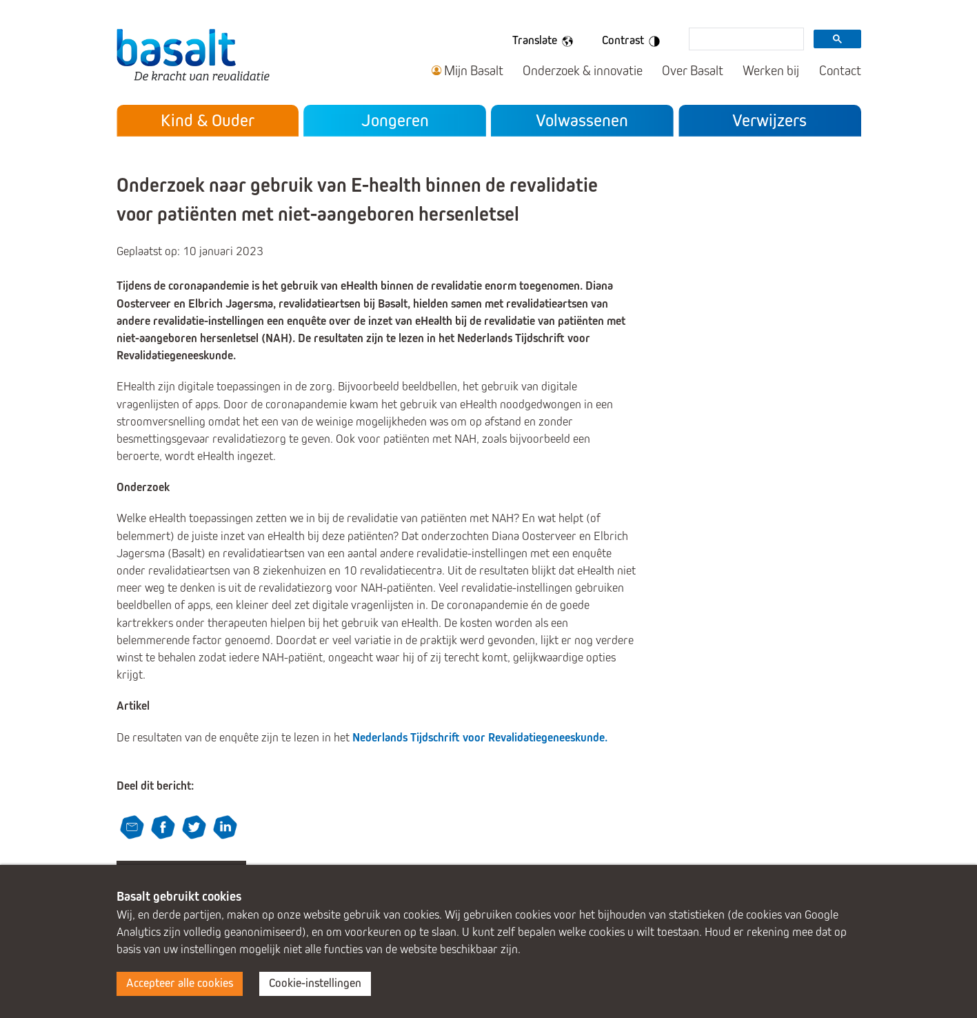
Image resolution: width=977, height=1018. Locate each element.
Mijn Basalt (473, 71)
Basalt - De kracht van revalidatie (193, 54)
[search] (745, 40)
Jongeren (395, 120)
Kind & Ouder (207, 120)
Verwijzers (769, 120)
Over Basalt (692, 71)
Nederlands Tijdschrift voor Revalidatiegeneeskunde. (479, 737)
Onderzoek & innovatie (583, 71)
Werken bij (771, 71)
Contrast (633, 41)
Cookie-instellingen (315, 983)
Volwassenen (582, 120)
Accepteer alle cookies (179, 983)
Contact (840, 71)
